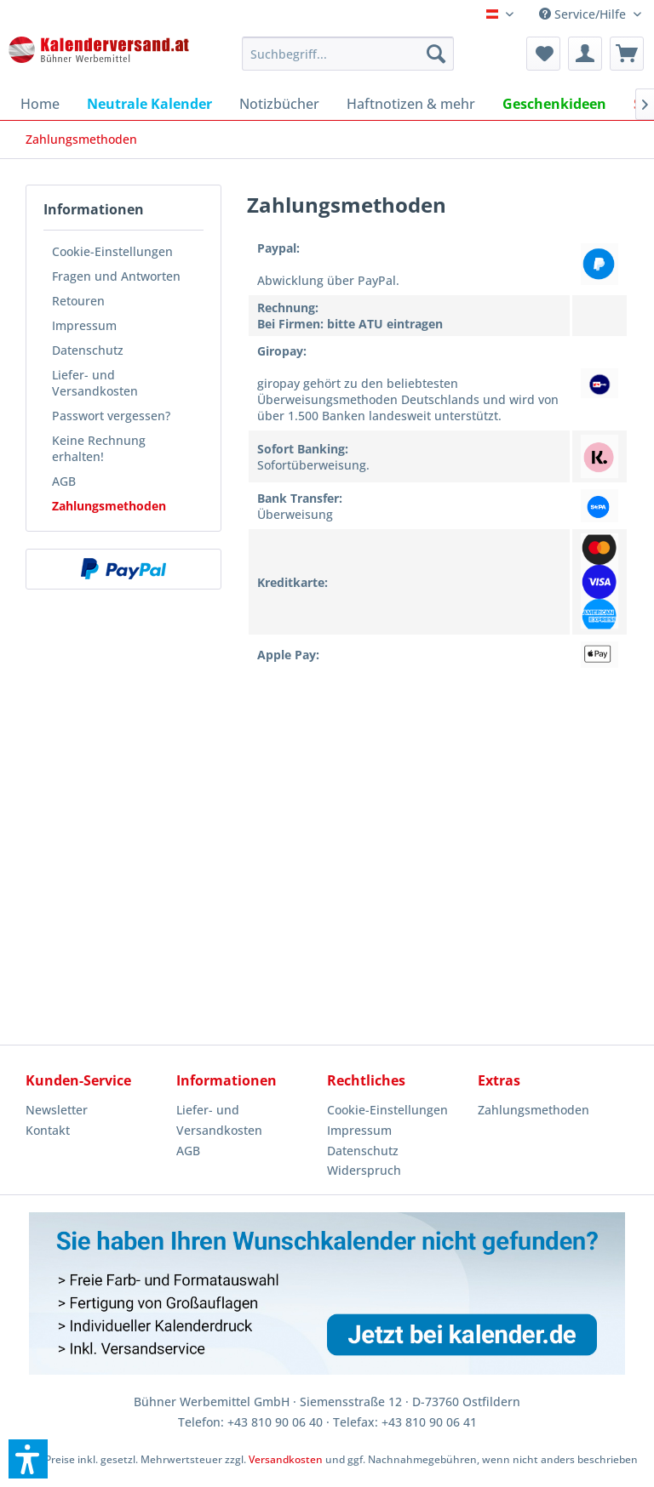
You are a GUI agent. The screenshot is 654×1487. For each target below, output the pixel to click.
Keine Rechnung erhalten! (99, 448)
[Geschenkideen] (554, 104)
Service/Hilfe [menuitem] (584, 14)
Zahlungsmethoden (109, 506)
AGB (64, 481)
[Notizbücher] (279, 104)
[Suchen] (436, 54)
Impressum (84, 325)
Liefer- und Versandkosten (95, 383)
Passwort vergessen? (111, 415)
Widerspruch (364, 1170)
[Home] (40, 104)
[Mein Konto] (585, 54)
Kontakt (48, 1130)
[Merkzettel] (543, 54)
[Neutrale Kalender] (149, 104)
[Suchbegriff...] (348, 54)
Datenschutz (87, 350)
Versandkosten (286, 1459)
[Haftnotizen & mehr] (411, 104)
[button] (28, 1458)
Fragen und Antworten (116, 276)
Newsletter (57, 1110)
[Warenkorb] (627, 54)
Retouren (78, 301)
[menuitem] (348, 54)
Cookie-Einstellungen (112, 251)
